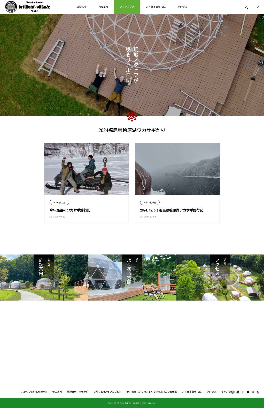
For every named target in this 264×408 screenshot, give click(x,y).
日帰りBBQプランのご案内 (107, 392)
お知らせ (82, 7)
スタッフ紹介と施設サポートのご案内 (41, 392)
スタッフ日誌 (127, 7)
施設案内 (103, 7)
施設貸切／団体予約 (77, 392)
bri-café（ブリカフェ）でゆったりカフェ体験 (152, 392)
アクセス (182, 7)
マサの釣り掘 (59, 202)
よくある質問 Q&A (156, 7)
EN (258, 7)
